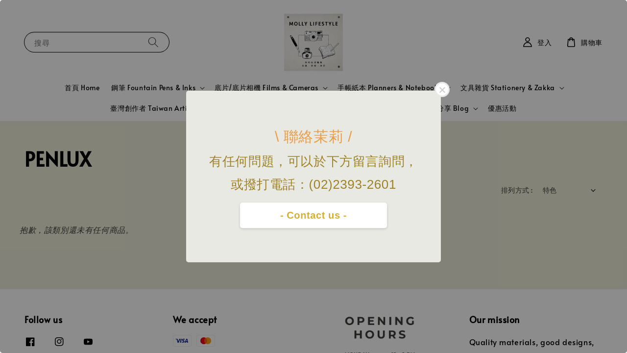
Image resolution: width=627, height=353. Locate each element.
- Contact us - (313, 215)
